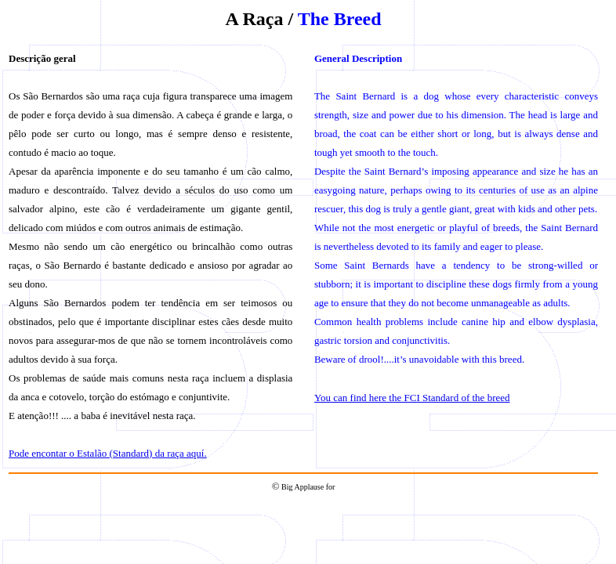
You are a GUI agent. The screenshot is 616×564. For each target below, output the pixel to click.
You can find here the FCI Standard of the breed (412, 397)
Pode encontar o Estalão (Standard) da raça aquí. (108, 453)
